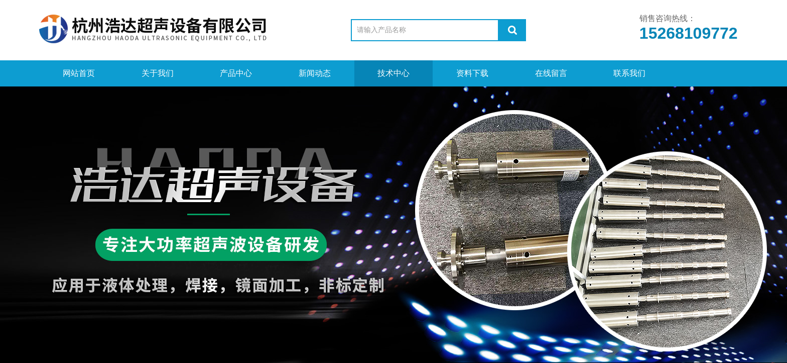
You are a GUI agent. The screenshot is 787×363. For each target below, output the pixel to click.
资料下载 (472, 73)
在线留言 (551, 73)
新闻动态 (315, 73)
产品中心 (236, 73)
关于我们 (158, 73)
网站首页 (79, 73)
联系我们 (629, 73)
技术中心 (393, 73)
